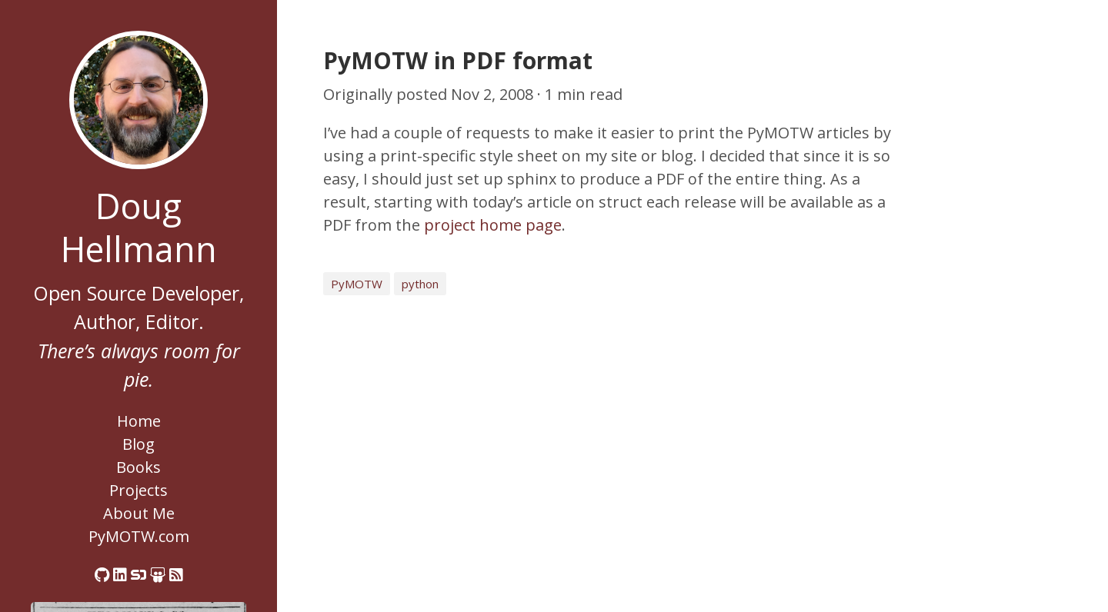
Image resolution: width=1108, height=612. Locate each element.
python (420, 283)
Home (139, 421)
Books (138, 467)
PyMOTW (356, 283)
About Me (139, 513)
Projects (138, 490)
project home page (493, 225)
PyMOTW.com (138, 536)
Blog (138, 444)
